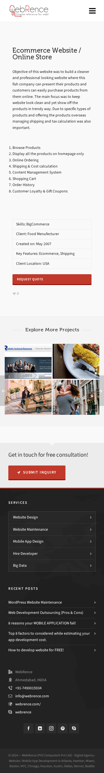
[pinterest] (63, 728)
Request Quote (30, 279)
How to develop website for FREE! (36, 650)
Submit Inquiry (37, 472)
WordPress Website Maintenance (35, 602)
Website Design (25, 517)
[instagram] (51, 728)
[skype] (74, 728)
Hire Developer (25, 553)
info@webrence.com (32, 696)
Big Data (20, 565)
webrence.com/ (28, 704)
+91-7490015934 (28, 688)
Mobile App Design (28, 541)
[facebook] (29, 728)
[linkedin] (40, 728)
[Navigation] (92, 11)
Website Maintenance (30, 529)
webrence (23, 712)
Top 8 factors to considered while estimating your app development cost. (49, 636)
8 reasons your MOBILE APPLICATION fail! (42, 623)
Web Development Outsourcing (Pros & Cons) (45, 612)
